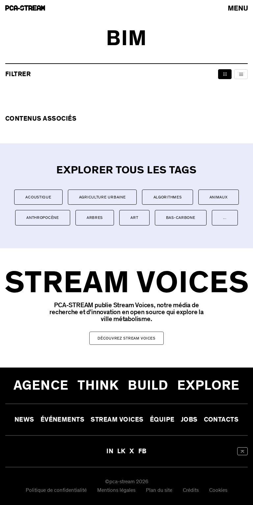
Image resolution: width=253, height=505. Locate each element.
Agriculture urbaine (102, 197)
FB (142, 451)
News (24, 419)
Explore (208, 385)
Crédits (191, 490)
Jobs (189, 419)
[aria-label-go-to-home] (25, 8)
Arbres (95, 217)
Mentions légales (116, 490)
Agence (41, 385)
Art (134, 217)
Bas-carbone (180, 217)
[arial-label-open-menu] (238, 8)
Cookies (218, 490)
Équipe (162, 419)
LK (121, 451)
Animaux (219, 197)
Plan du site (159, 490)
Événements (63, 419)
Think (98, 385)
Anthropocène (42, 217)
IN (109, 451)
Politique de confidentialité (56, 490)
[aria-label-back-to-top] (242, 451)
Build (148, 385)
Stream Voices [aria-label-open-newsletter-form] (117, 419)
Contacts (221, 419)
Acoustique (38, 197)
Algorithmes (168, 197)
